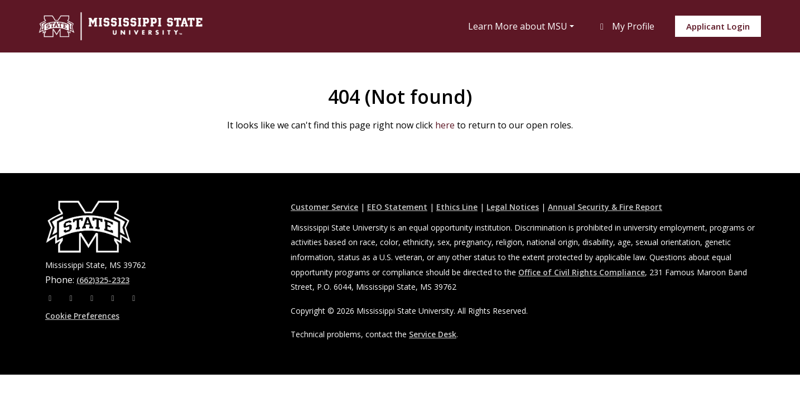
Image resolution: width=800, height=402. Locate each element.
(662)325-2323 (102, 280)
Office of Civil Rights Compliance (581, 272)
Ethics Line (457, 207)
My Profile (625, 26)
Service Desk (432, 334)
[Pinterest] (134, 298)
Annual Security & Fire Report (605, 207)
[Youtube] (114, 298)
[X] (93, 298)
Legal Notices (512, 207)
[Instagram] (72, 298)
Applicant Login (718, 26)
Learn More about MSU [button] (517, 26)
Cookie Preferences (82, 315)
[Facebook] (51, 298)
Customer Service (324, 207)
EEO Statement (397, 207)
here (445, 125)
